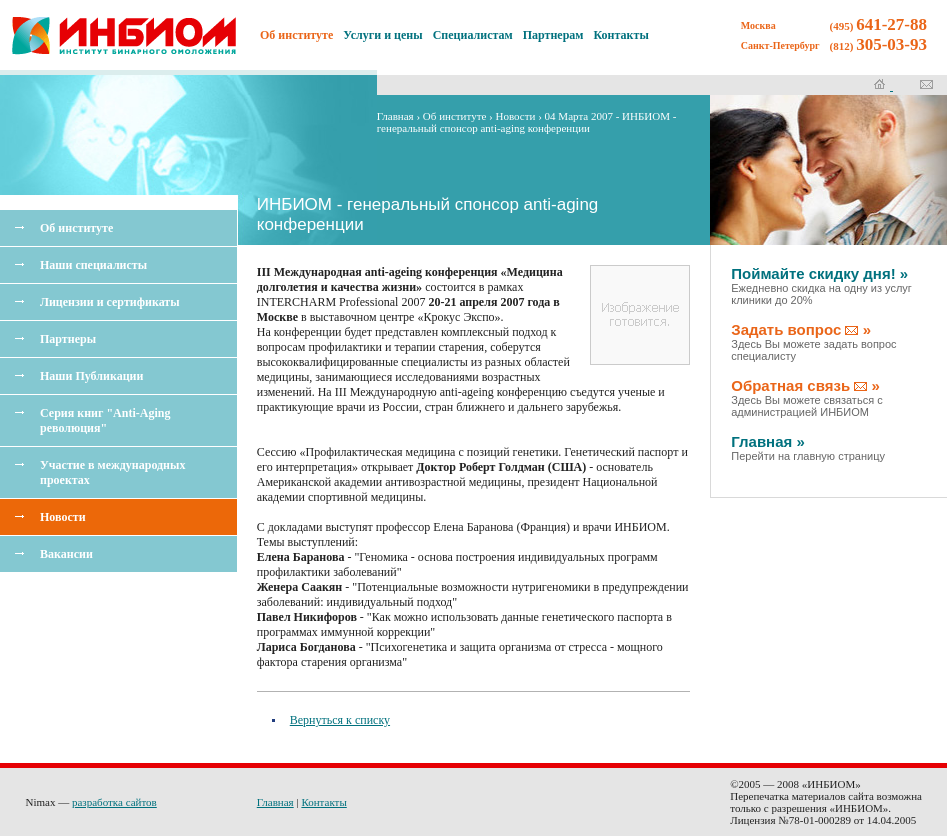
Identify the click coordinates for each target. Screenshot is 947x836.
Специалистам (473, 35)
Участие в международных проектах (112, 472)
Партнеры (68, 339)
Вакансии (66, 554)
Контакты (621, 35)
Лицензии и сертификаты (110, 302)
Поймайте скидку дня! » (821, 285)
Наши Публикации (91, 376)
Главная (395, 116)
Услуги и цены (382, 35)
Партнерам (553, 35)
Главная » (808, 447)
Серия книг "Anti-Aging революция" (105, 420)
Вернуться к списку (340, 720)
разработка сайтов (114, 802)
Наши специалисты (93, 265)
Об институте (76, 228)
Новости (63, 517)
